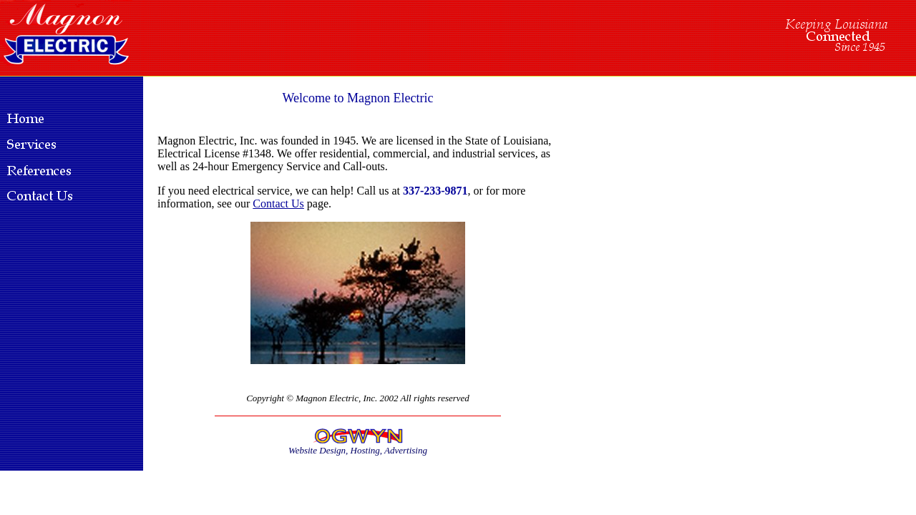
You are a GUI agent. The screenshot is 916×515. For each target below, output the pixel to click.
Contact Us (278, 203)
